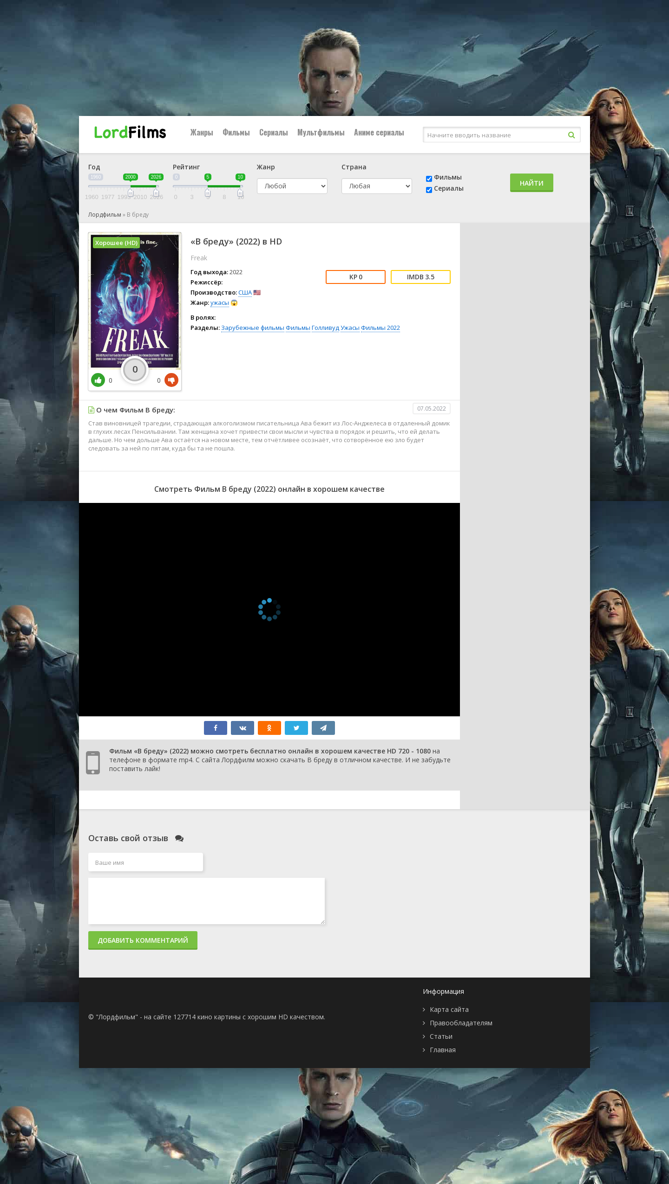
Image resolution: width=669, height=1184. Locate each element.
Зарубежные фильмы (252, 327)
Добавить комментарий (143, 940)
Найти (532, 183)
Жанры (201, 132)
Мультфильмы (321, 132)
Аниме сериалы (379, 132)
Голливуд (325, 327)
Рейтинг (186, 166)
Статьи (441, 1036)
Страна (354, 166)
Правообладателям (461, 1022)
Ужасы (350, 327)
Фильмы (236, 132)
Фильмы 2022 (380, 327)
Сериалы (273, 132)
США (245, 292)
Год (94, 166)
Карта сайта (449, 1009)
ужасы (219, 302)
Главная (443, 1049)
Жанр (266, 166)
